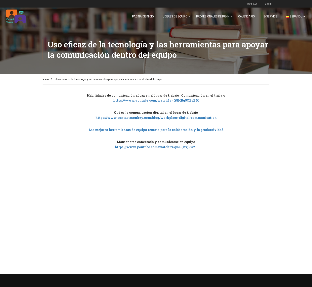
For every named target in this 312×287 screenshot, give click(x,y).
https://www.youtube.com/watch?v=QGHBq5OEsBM (156, 104)
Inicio (46, 79)
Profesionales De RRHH (212, 16)
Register (252, 3)
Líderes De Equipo (175, 16)
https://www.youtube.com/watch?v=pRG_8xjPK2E (156, 150)
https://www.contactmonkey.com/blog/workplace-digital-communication (156, 121)
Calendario (246, 16)
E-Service (270, 16)
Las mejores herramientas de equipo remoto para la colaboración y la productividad (156, 133)
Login (268, 3)
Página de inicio (143, 16)
